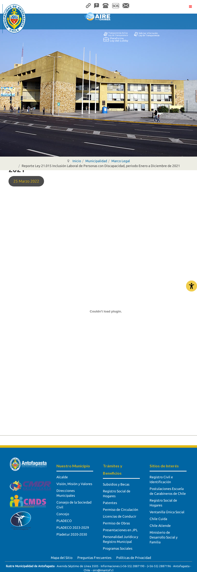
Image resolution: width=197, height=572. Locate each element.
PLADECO (64, 521)
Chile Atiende (160, 526)
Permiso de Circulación (120, 510)
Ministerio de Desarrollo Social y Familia (164, 537)
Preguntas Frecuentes (94, 558)
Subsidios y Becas (116, 484)
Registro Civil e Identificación (161, 479)
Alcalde (62, 477)
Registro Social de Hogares (116, 493)
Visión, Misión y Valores (74, 484)
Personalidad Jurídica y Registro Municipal (120, 539)
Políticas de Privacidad (133, 558)
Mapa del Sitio (61, 558)
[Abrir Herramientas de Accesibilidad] (191, 286)
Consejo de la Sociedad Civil (73, 504)
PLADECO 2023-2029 (72, 528)
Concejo (62, 514)
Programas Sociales (117, 548)
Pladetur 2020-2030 (71, 534)
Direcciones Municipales (65, 493)
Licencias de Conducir (119, 516)
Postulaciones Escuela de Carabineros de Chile (168, 491)
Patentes (110, 503)
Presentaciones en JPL (120, 530)
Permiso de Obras (116, 523)
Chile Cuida (158, 519)
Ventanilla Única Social (167, 512)
